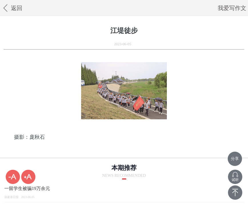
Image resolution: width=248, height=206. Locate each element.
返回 (12, 7)
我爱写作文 (232, 8)
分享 (235, 159)
